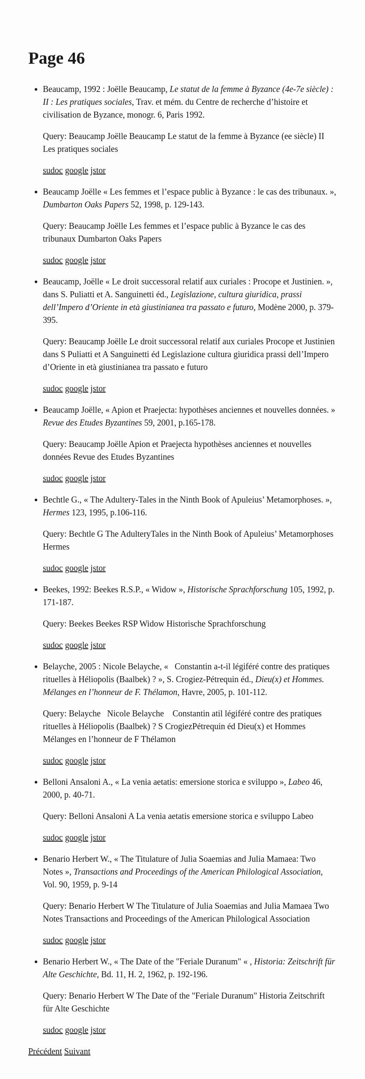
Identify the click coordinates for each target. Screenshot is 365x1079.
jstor (98, 170)
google (76, 170)
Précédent (45, 1051)
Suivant (77, 1051)
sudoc (53, 170)
